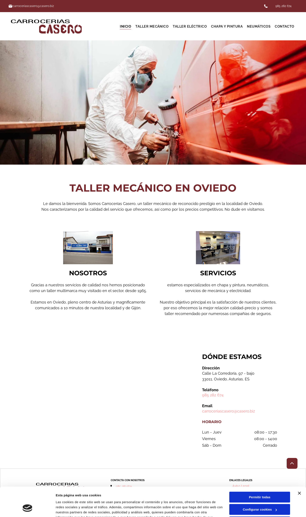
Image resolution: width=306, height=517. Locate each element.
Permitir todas (260, 471)
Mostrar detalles (68, 508)
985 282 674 (283, 6)
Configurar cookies (260, 484)
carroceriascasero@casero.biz (228, 411)
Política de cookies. (87, 497)
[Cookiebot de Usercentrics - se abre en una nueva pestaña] (27, 509)
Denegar (259, 496)
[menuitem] (125, 26)
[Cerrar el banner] (299, 467)
